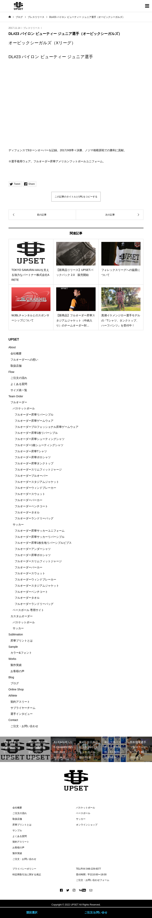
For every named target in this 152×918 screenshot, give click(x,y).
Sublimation (16, 634)
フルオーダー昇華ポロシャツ (33, 457)
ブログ (14, 683)
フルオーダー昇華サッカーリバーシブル (40, 536)
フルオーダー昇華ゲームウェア (34, 420)
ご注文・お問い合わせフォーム (92, 880)
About (12, 347)
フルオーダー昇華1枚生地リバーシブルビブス (43, 542)
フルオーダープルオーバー (31, 475)
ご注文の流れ (18, 377)
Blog (11, 677)
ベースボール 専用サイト (28, 610)
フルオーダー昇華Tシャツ (31, 451)
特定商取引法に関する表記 (26, 874)
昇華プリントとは (21, 640)
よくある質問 (18, 384)
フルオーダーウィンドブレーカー (35, 487)
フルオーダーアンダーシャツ (33, 548)
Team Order (16, 396)
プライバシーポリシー (24, 868)
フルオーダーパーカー (28, 500)
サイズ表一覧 (18, 390)
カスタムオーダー (21, 616)
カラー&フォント (21, 652)
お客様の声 (17, 671)
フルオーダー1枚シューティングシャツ (39, 445)
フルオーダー (18, 402)
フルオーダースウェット (30, 494)
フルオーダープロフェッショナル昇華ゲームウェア (46, 426)
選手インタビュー (21, 713)
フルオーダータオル (27, 512)
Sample (13, 646)
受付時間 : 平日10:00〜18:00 (91, 874)
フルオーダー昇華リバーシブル (34, 414)
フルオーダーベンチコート (31, 506)
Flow (11, 371)
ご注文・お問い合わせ (24, 726)
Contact (13, 720)
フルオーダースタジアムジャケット (37, 481)
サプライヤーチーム (22, 707)
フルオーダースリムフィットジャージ (38, 469)
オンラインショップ (86, 824)
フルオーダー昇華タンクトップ (34, 463)
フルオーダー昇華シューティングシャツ (40, 439)
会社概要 (16, 353)
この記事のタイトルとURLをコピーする (76, 196)
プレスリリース (31, 28)
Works (12, 658)
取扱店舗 (16, 365)
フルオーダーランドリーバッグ (34, 518)
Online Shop (16, 689)
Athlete (13, 695)
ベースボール (83, 813)
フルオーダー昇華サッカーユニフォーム (40, 530)
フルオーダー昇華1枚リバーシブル (36, 432)
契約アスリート (20, 701)
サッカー (18, 524)
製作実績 (16, 665)
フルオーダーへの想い (24, 359)
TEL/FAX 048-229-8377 (88, 868)
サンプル (17, 830)
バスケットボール (24, 408)
